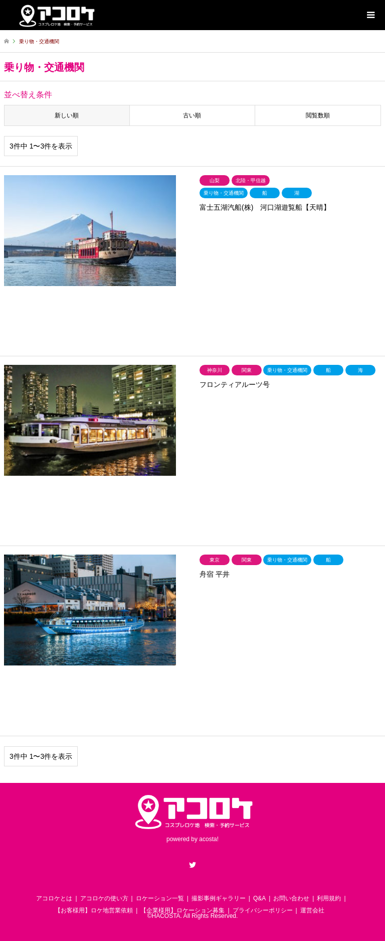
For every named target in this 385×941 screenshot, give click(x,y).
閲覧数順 (318, 115)
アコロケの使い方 (104, 898)
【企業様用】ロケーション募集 (182, 910)
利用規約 (329, 898)
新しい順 (67, 115)
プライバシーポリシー (263, 910)
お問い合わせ (291, 898)
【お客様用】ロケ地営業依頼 (94, 910)
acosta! (209, 839)
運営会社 (312, 910)
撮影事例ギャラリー (218, 898)
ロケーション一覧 (160, 898)
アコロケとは (54, 898)
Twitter (192, 864)
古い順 (192, 115)
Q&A (259, 898)
